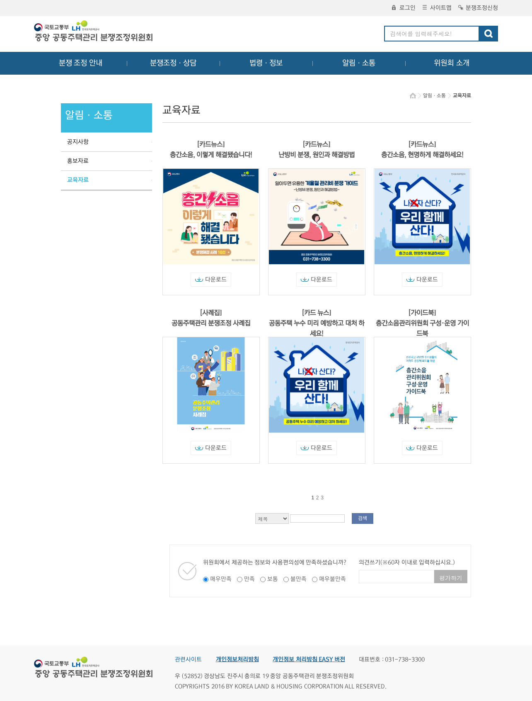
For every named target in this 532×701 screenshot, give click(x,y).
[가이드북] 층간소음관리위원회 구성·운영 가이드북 (422, 323)
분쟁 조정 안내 (80, 63)
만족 (249, 579)
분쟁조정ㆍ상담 (173, 63)
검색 (362, 518)
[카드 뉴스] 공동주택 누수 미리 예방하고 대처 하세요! (316, 323)
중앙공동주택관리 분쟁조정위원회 (94, 32)
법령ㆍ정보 (266, 63)
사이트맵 (437, 8)
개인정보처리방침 (237, 659)
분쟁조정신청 (478, 8)
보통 (272, 579)
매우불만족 (332, 579)
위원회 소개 (452, 63)
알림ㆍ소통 (358, 63)
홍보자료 (78, 161)
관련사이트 (188, 659)
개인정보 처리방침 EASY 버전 (309, 659)
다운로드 (211, 279)
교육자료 (78, 180)
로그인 (404, 8)
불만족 (298, 579)
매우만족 (221, 579)
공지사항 (78, 142)
